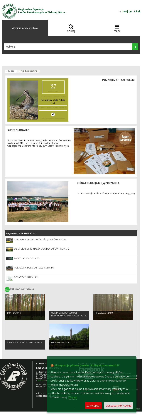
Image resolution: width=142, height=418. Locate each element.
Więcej (72, 397)
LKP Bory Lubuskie (60, 342)
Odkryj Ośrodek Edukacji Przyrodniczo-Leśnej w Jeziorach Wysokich (68, 316)
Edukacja (10, 71)
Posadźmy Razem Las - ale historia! (34, 267)
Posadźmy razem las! (26, 277)
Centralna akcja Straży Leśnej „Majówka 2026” (40, 239)
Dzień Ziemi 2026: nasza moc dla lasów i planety (41, 248)
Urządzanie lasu (104, 313)
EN (125, 11)
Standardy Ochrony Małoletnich (24, 342)
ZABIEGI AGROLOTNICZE (26, 258)
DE (130, 11)
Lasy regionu (14, 313)
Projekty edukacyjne (28, 71)
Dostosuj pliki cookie (118, 405)
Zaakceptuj (93, 405)
